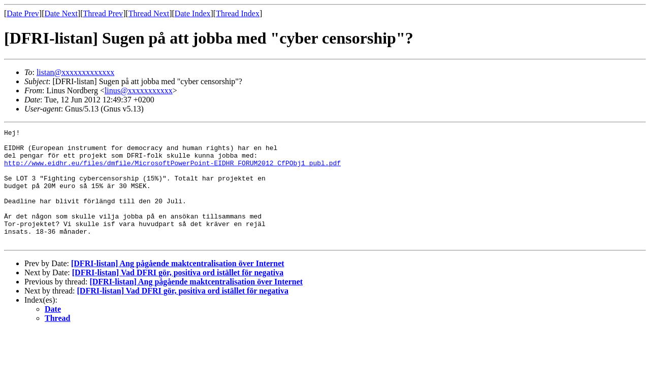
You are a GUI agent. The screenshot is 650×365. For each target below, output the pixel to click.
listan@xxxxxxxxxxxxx (75, 72)
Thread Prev (103, 13)
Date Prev (23, 13)
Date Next (61, 13)
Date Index (193, 13)
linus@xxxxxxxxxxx (139, 90)
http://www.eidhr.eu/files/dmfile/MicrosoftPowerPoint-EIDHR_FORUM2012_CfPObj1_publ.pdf (172, 170)
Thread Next (148, 13)
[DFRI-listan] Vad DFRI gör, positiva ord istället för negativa (177, 295)
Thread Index (237, 13)
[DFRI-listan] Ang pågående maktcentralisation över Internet (177, 286)
